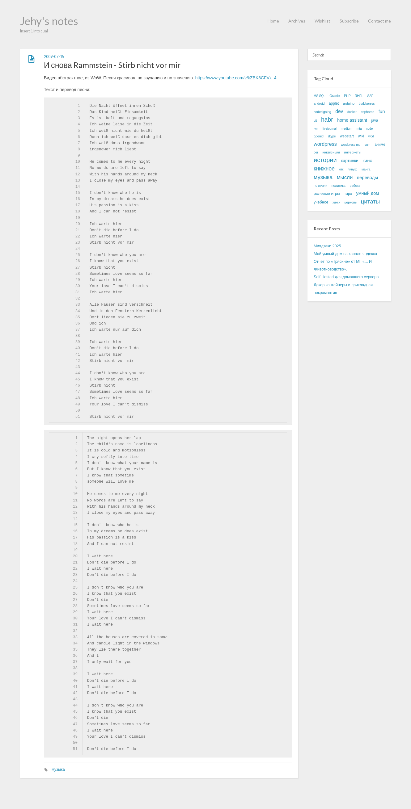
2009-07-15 (54, 56)
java (374, 120)
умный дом (367, 193)
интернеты (352, 152)
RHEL (359, 96)
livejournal (330, 128)
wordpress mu (350, 144)
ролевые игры (327, 193)
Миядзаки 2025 (327, 246)
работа (355, 185)
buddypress (367, 103)
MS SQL (319, 96)
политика (338, 185)
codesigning (322, 112)
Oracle (334, 96)
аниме (380, 144)
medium (347, 128)
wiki (361, 136)
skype (332, 136)
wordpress (325, 144)
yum (368, 144)
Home (273, 20)
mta (359, 128)
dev (339, 111)
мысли (345, 177)
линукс (352, 169)
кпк (341, 169)
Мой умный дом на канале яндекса (345, 254)
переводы (367, 177)
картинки (349, 160)
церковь (350, 202)
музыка (58, 769)
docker (352, 112)
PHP (347, 96)
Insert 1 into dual (34, 31)
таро (348, 193)
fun (382, 111)
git (315, 120)
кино (367, 160)
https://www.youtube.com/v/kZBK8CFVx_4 (236, 77)
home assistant (352, 120)
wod (371, 136)
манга (366, 169)
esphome (367, 112)
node (369, 128)
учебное (321, 202)
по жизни (320, 185)
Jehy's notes (49, 20)
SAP (370, 96)
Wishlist (322, 20)
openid (319, 136)
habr (327, 119)
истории (325, 160)
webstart (347, 136)
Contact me (379, 20)
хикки (336, 202)
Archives (296, 20)
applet (334, 103)
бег (316, 152)
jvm (316, 128)
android (319, 103)
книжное (324, 169)
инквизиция (331, 152)
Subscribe (349, 20)
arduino (349, 103)
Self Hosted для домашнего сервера (346, 277)
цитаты (370, 201)
